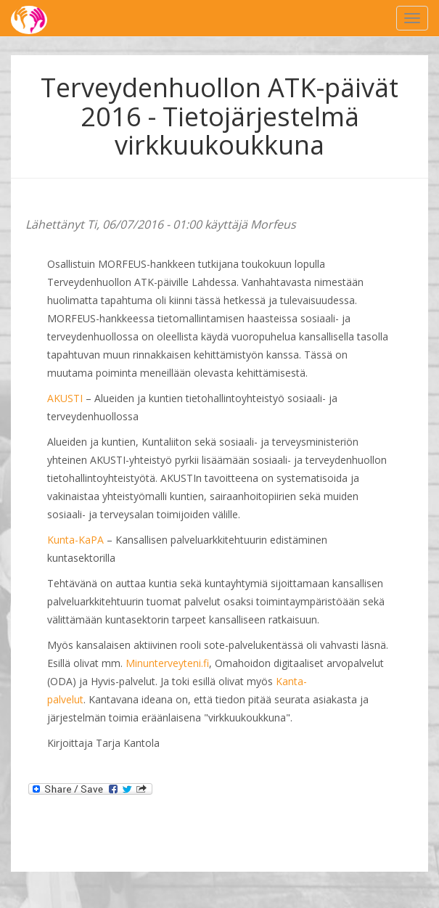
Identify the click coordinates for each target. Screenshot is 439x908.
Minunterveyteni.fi (167, 663)
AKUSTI (65, 398)
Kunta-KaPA (75, 540)
